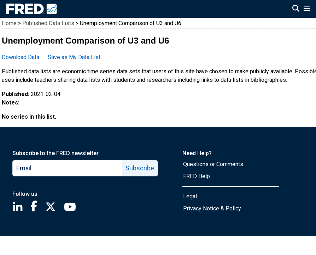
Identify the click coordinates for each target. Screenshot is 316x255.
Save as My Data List (74, 57)
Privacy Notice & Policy (212, 208)
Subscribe (139, 168)
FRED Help (196, 176)
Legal (190, 196)
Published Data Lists (48, 23)
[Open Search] (296, 9)
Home (9, 23)
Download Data (20, 57)
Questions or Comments (213, 164)
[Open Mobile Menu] (306, 9)
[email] (67, 168)
